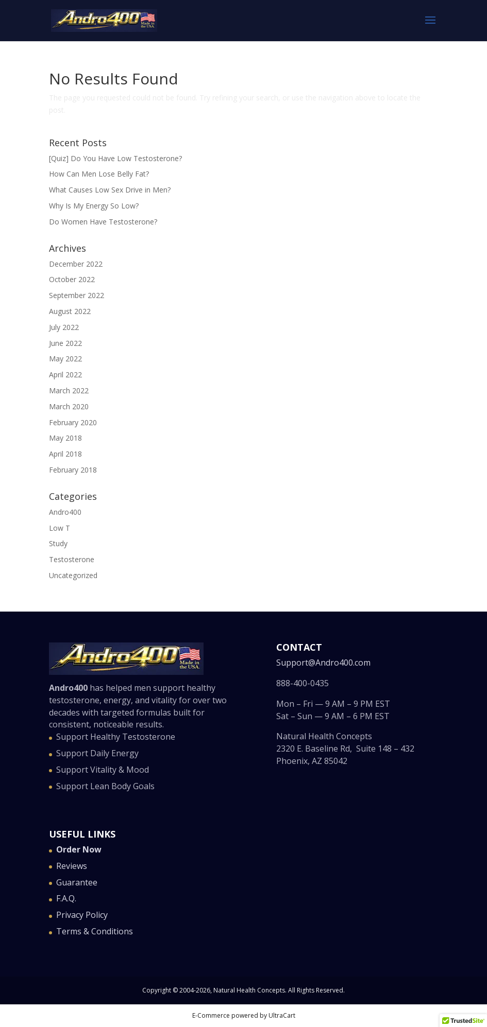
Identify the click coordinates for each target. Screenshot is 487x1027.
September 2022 (76, 295)
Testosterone (71, 559)
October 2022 (72, 279)
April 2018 (65, 454)
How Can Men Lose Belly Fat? (99, 174)
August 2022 (70, 311)
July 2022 (64, 327)
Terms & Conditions (94, 931)
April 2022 (65, 374)
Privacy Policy (82, 914)
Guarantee (76, 882)
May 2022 (65, 358)
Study (58, 543)
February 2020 (73, 422)
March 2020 (69, 406)
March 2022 (69, 390)
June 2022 (65, 343)
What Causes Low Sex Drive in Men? (110, 190)
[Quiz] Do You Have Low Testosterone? (115, 158)
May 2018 (65, 438)
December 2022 (76, 264)
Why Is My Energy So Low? (94, 206)
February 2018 (73, 470)
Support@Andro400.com (323, 662)
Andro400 (65, 512)
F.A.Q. (66, 898)
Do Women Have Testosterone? (103, 222)
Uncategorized (73, 575)
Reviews (71, 866)
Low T (59, 528)
